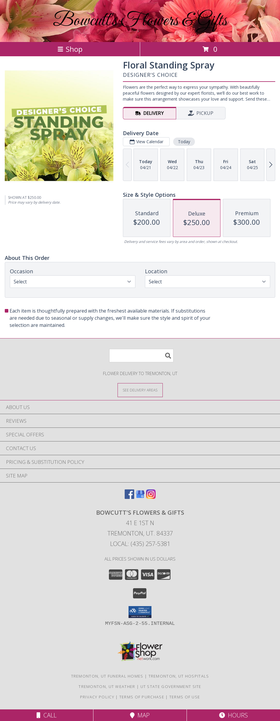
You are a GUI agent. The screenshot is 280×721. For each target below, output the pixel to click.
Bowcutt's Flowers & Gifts (140, 21)
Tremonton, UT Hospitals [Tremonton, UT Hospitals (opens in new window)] (178, 676)
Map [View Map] (140, 715)
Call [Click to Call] (47, 715)
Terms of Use (184, 697)
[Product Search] (141, 355)
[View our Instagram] (151, 497)
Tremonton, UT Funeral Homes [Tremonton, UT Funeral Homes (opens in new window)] (107, 676)
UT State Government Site (170, 686)
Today (184, 141)
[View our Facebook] (129, 497)
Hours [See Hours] (233, 715)
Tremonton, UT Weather (107, 686)
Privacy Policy (97, 697)
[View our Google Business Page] (140, 497)
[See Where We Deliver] (140, 390)
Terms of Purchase (141, 697)
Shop (69, 49)
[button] (140, 612)
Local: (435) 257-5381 (140, 544)
